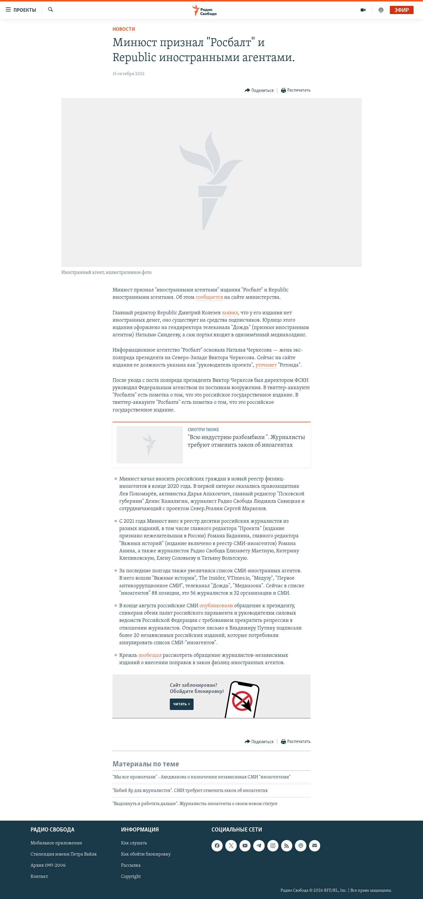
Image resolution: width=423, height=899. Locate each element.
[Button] (259, 91)
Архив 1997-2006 (48, 865)
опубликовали (216, 606)
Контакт (39, 876)
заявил (230, 313)
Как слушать (134, 843)
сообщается (209, 297)
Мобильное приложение (56, 843)
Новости (124, 29)
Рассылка (131, 865)
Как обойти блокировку (146, 854)
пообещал (150, 655)
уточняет (266, 365)
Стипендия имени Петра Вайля (64, 854)
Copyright (131, 876)
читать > (181, 704)
